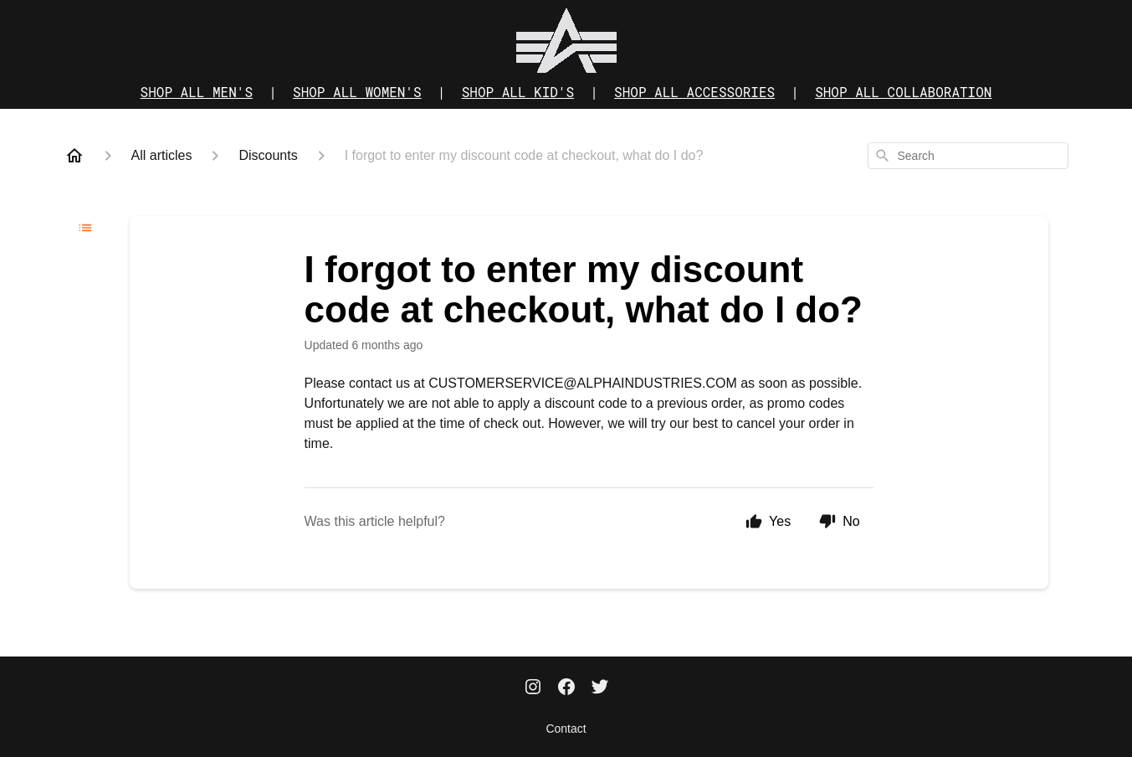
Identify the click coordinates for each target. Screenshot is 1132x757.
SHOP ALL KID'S (518, 91)
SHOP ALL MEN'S (197, 91)
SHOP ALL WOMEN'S (357, 91)
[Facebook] (566, 688)
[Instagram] (533, 688)
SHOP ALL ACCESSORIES (694, 91)
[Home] (74, 156)
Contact (566, 728)
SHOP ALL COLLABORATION (903, 91)
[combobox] (968, 155)
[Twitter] (600, 688)
